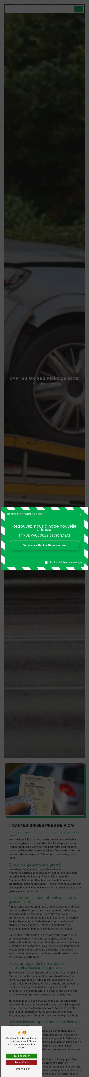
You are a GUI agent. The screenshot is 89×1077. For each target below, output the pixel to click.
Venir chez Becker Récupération (44, 545)
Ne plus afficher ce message (65, 562)
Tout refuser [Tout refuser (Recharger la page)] (22, 1062)
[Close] (80, 514)
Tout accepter (22, 1055)
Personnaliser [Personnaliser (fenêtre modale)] (22, 1068)
